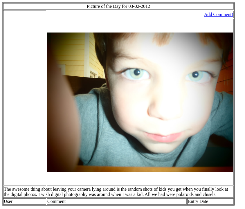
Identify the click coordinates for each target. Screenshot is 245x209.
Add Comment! (218, 14)
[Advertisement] (21, 98)
